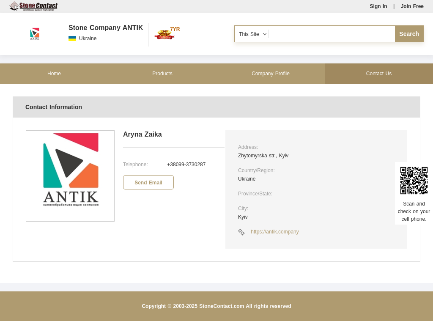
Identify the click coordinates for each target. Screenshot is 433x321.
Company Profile (271, 74)
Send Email (148, 183)
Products (162, 74)
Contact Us (379, 74)
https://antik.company (275, 232)
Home (54, 74)
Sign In (378, 6)
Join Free (412, 6)
